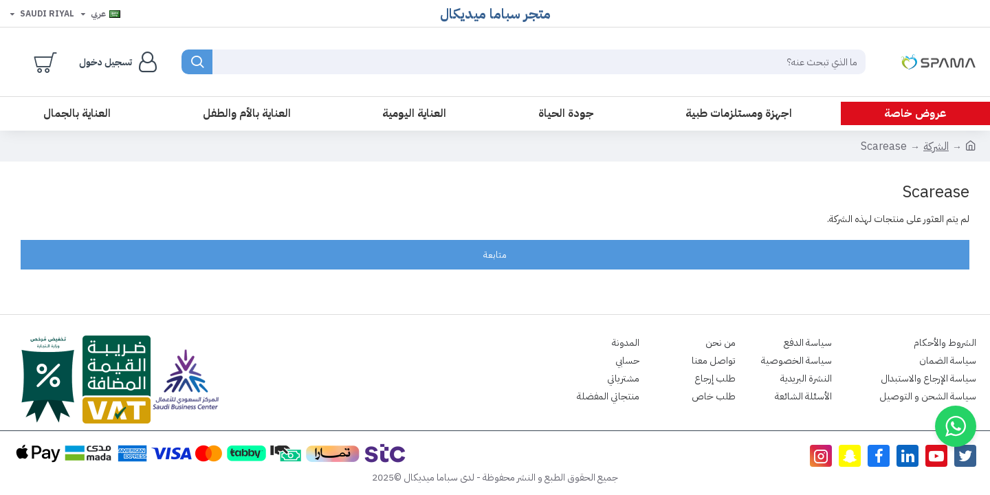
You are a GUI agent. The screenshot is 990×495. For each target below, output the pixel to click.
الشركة (936, 146)
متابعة (495, 254)
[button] (955, 426)
